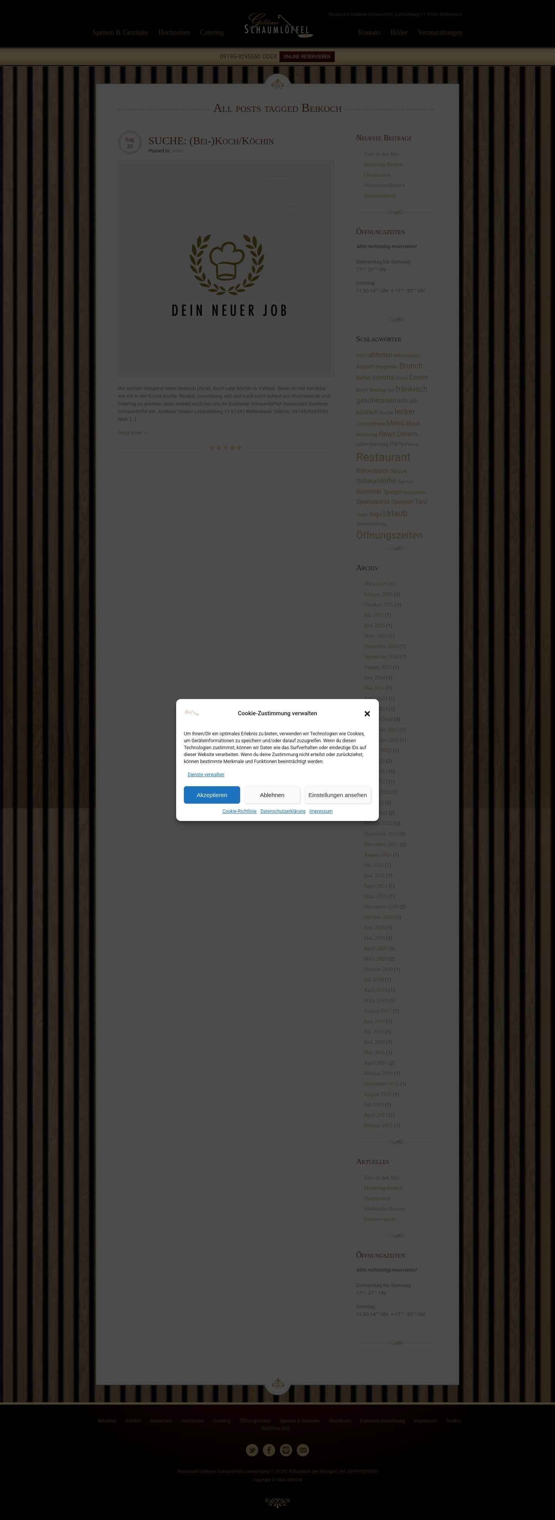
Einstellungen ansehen (337, 795)
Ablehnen (272, 795)
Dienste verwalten (206, 774)
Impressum (321, 811)
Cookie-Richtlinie (239, 811)
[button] (367, 714)
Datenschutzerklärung (283, 811)
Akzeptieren (212, 795)
